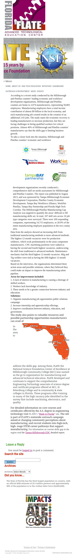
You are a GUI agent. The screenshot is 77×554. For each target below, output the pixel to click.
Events (40, 91)
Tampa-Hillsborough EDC (37, 432)
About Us (16, 86)
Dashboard (58, 86)
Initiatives (47, 86)
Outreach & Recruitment (18, 91)
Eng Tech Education (31, 86)
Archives (8, 471)
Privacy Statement (46, 547)
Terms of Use (30, 547)
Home (8, 86)
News (33, 91)
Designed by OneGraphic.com (62, 552)
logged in (27, 450)
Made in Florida (46, 414)
